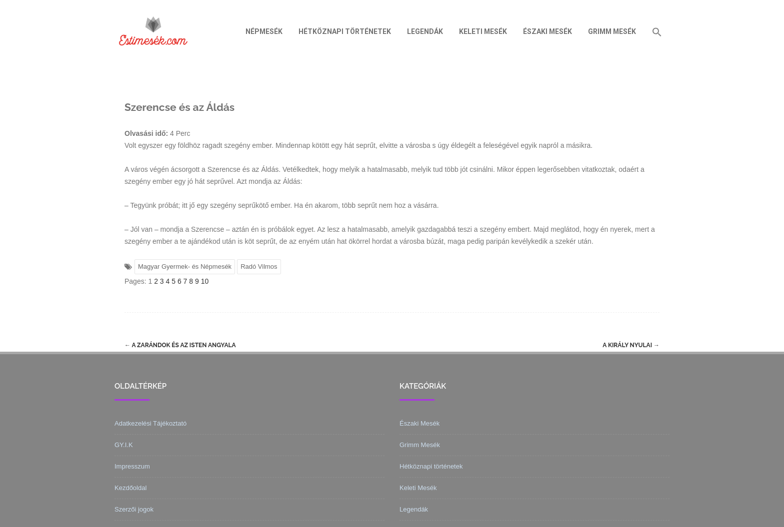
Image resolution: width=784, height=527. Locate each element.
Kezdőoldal (130, 488)
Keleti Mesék (483, 31)
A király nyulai (631, 345)
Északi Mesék (547, 31)
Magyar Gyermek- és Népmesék (185, 266)
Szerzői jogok (134, 509)
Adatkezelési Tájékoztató (150, 423)
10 (205, 281)
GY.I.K (123, 445)
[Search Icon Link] (657, 31)
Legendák (425, 31)
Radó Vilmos (258, 266)
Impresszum (132, 466)
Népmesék (264, 31)
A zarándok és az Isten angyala (180, 345)
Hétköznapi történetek (344, 31)
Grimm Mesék (612, 31)
